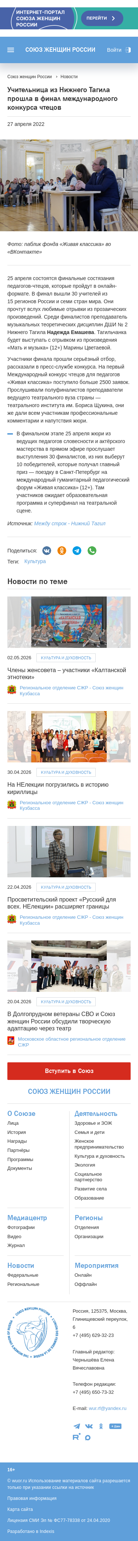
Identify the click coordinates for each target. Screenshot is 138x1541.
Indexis (47, 1531)
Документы (19, 1168)
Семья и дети (90, 1132)
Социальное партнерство (88, 1177)
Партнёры (18, 1150)
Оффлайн (86, 1284)
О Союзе (21, 1113)
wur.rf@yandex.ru (108, 1408)
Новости (20, 1265)
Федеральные (22, 1275)
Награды (17, 1141)
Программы (20, 1159)
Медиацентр (27, 1218)
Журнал (16, 1245)
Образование (90, 1198)
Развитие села (91, 1189)
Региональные (23, 1284)
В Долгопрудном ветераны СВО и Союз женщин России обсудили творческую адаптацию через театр (61, 1021)
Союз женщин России (60, 50)
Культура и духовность (66, 658)
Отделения (87, 1227)
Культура (35, 561)
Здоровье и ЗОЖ (93, 1123)
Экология (85, 1165)
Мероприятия (96, 1265)
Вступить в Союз (69, 1071)
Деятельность (96, 1113)
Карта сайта (20, 1509)
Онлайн (83, 1275)
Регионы (89, 1218)
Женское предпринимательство (99, 1144)
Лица (12, 1123)
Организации (89, 1236)
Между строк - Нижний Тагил (70, 523)
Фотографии (21, 1227)
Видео (14, 1236)
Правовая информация (32, 1498)
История (16, 1132)
